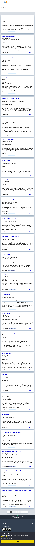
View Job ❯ (31, 31)
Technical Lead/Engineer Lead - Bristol (11, 432)
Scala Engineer (5, 374)
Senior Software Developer (8, 36)
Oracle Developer (6, 275)
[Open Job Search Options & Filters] (2, 2)
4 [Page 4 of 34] (17, 512)
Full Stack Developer (7, 353)
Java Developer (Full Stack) (8, 395)
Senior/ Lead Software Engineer (9, 333)
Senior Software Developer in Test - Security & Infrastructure (17, 199)
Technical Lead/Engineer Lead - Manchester (13, 471)
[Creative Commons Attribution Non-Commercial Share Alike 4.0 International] (16, 529)
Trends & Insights (11, 1)
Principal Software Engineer (8, 57)
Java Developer (5, 414)
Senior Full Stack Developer (8, 17)
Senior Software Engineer (8, 119)
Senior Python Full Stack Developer (10, 98)
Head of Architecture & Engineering (10, 236)
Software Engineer (6, 160)
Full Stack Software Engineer (9, 179)
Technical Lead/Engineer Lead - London (11, 451)
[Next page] (27, 512)
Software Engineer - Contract (9, 218)
